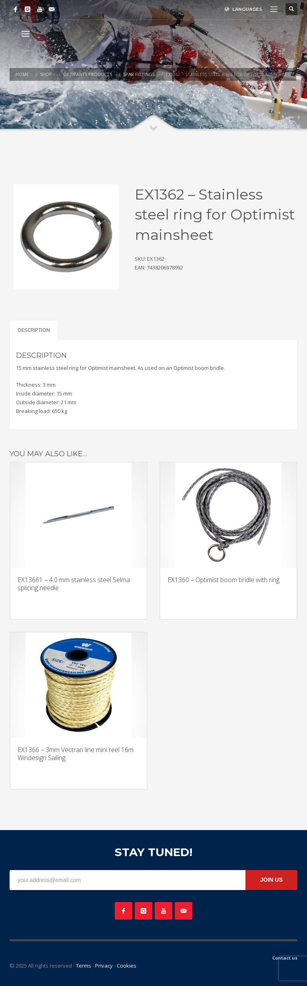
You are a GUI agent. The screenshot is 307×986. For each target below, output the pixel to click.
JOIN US (271, 879)
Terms (83, 965)
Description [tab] (34, 329)
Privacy (104, 965)
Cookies (126, 965)
